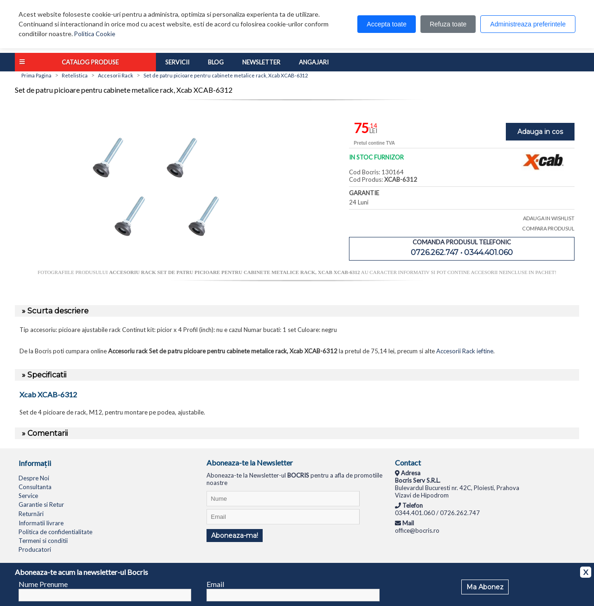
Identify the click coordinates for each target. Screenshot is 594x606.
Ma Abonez (485, 587)
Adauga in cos (540, 132)
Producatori (35, 549)
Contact (408, 462)
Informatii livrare (41, 523)
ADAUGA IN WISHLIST (549, 218)
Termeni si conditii (43, 540)
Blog (216, 62)
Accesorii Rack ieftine (464, 351)
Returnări (31, 513)
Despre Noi (34, 478)
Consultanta (35, 487)
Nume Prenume (43, 584)
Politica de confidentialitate (55, 532)
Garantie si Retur (41, 504)
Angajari (314, 62)
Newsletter (261, 62)
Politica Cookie (94, 34)
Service (28, 495)
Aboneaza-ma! (234, 535)
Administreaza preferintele (528, 24)
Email (215, 584)
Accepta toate (387, 24)
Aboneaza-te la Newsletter (250, 462)
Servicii (177, 62)
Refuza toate (448, 24)
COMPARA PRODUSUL (548, 228)
